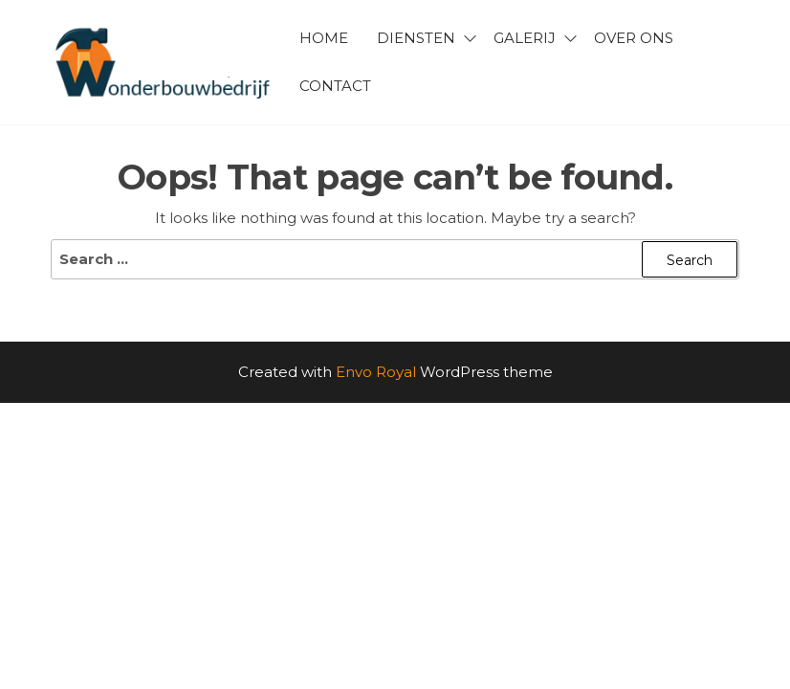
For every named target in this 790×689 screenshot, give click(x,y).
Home (323, 38)
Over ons (633, 38)
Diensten (416, 38)
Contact (335, 86)
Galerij (525, 38)
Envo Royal (376, 372)
